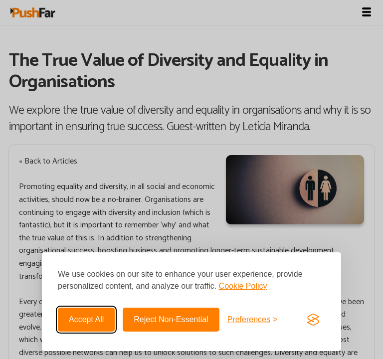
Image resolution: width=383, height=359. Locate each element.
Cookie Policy (243, 286)
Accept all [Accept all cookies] (86, 319)
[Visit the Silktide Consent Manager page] (313, 320)
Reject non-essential (171, 319)
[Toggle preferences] (252, 319)
